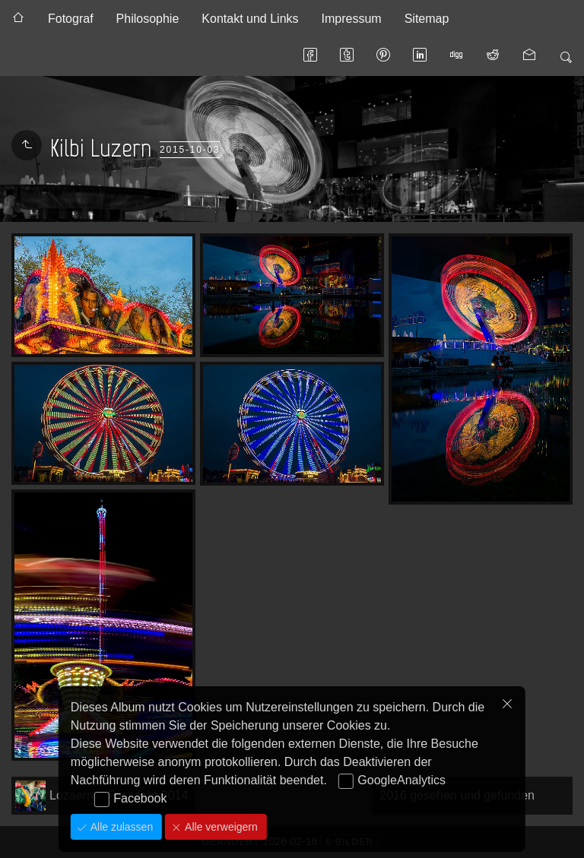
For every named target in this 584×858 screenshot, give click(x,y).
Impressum (352, 18)
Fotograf (71, 18)
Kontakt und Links (250, 18)
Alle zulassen (120, 827)
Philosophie (147, 18)
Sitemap (427, 18)
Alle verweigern (220, 827)
